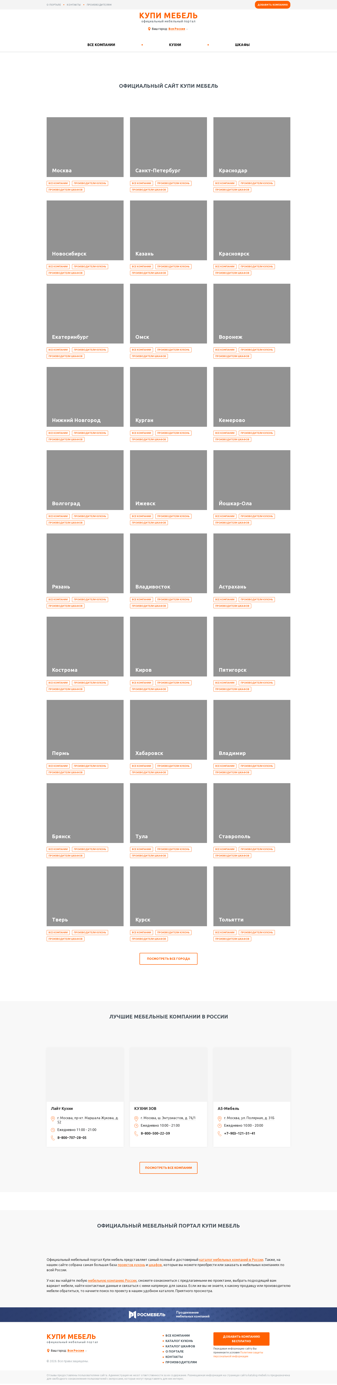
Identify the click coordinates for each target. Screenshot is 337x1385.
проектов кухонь (131, 1265)
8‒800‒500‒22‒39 (155, 1133)
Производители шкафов (66, 189)
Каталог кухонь (180, 1341)
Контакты (175, 1358)
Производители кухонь (90, 183)
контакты (74, 4)
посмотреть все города (168, 958)
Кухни (175, 45)
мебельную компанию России (112, 1280)
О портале (175, 1352)
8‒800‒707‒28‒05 (71, 1138)
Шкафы (242, 45)
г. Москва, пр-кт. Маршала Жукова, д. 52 (87, 1120)
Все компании (101, 45)
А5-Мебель (228, 1108)
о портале (54, 4)
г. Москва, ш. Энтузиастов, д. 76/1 (168, 1118)
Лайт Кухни (62, 1108)
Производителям (182, 1363)
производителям (99, 4)
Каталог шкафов (181, 1347)
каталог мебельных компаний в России (231, 1260)
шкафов (155, 1265)
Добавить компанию (272, 4)
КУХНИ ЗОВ (145, 1108)
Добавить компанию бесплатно (241, 1339)
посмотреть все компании (168, 1167)
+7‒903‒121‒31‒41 (239, 1133)
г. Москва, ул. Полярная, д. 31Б (249, 1118)
